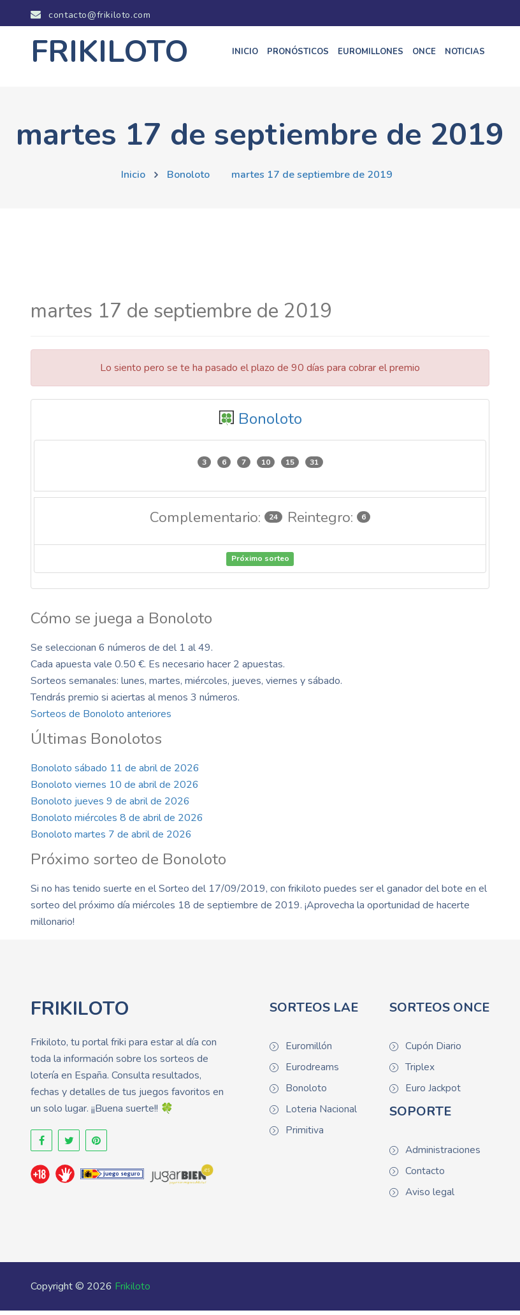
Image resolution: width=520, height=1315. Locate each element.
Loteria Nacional (320, 1113)
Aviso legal (429, 1196)
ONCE (424, 56)
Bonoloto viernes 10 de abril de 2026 (115, 789)
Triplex (420, 1071)
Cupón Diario (433, 1050)
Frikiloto (132, 1291)
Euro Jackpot (432, 1092)
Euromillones (370, 56)
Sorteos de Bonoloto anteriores (101, 718)
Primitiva (304, 1134)
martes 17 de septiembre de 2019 (312, 179)
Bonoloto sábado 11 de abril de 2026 (115, 773)
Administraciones (442, 1154)
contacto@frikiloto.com (94, 15)
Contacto (425, 1175)
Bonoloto (188, 179)
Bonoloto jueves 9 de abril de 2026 (110, 806)
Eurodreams (311, 1071)
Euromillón (308, 1050)
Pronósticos (298, 56)
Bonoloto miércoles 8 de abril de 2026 (117, 822)
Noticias (465, 56)
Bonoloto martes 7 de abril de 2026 (111, 839)
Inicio (245, 56)
